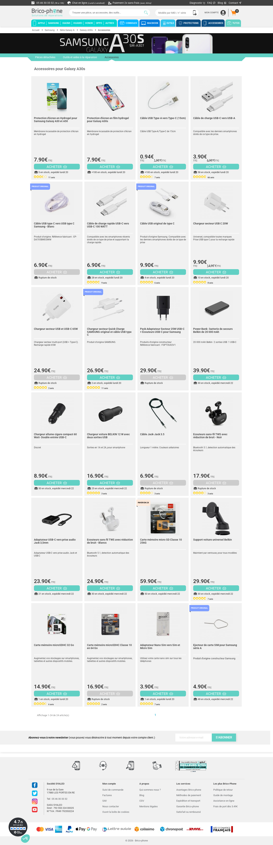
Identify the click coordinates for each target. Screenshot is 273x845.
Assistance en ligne (223, 800)
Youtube (35, 809)
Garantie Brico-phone (187, 806)
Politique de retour (223, 789)
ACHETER (57, 167)
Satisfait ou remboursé (188, 812)
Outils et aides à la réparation (80, 57)
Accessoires (112, 58)
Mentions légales (148, 806)
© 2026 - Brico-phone (136, 840)
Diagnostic (197, 2)
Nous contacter (110, 806)
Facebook (35, 785)
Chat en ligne (86, 3)
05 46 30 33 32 (47, 3)
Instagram (35, 801)
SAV (104, 800)
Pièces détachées (45, 57)
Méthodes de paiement (188, 795)
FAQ (211, 2)
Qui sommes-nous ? (150, 789)
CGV (141, 800)
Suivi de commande (112, 789)
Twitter (35, 793)
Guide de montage (223, 795)
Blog (222, 3)
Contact (235, 2)
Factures (107, 795)
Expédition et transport (188, 800)
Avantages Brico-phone (188, 789)
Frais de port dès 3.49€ (225, 806)
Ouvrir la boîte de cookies (115, 812)
